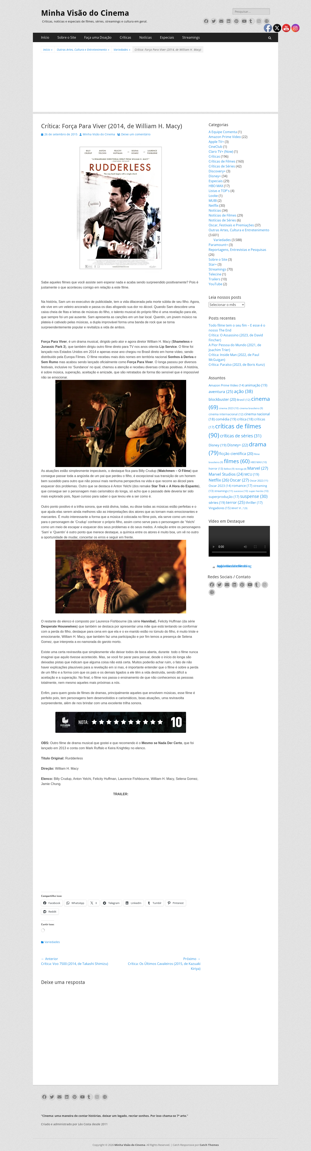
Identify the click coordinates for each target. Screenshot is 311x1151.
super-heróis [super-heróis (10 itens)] (258, 491)
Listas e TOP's (219, 191)
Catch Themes (209, 1145)
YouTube (215, 284)
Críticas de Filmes (222, 161)
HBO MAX (216, 186)
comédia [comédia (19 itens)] (226, 419)
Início (45, 37)
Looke (213, 195)
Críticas (125, 37)
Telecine (215, 274)
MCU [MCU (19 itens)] (251, 474)
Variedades (122, 49)
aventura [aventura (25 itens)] (221, 391)
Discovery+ (217, 171)
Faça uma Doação (98, 37)
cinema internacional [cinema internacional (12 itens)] (226, 414)
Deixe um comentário (135, 134)
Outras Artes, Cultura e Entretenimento (83, 49)
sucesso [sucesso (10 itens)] (241, 491)
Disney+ (215, 176)
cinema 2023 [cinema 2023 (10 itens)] (229, 408)
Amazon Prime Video (225, 137)
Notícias (145, 37)
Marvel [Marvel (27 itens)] (257, 468)
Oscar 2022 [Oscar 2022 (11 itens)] (259, 480)
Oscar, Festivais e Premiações (231, 225)
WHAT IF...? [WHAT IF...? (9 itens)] (239, 508)
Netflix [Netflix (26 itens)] (219, 480)
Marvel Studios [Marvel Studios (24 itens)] (226, 474)
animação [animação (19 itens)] (256, 385)
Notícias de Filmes (222, 215)
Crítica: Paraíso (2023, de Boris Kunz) (237, 364)
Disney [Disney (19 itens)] (217, 445)
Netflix (213, 205)
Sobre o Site (66, 37)
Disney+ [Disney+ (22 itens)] (237, 444)
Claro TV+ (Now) (221, 151)
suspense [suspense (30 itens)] (253, 496)
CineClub (215, 146)
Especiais (167, 37)
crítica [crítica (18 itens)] (245, 419)
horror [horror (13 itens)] (216, 469)
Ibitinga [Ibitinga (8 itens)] (240, 468)
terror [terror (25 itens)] (235, 502)
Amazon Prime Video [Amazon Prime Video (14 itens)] (226, 385)
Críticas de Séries (222, 166)
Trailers (214, 279)
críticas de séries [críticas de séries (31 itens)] (240, 436)
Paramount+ (218, 245)
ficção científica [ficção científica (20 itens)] (236, 453)
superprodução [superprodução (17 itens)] (224, 496)
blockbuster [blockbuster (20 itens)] (222, 399)
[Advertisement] (155, 83)
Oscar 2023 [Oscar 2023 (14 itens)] (220, 486)
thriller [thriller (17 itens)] (254, 502)
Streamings (191, 37)
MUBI (213, 200)
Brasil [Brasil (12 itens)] (243, 400)
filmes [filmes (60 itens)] (237, 461)
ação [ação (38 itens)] (243, 391)
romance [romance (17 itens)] (242, 485)
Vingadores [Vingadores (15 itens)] (219, 508)
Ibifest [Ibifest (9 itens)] (229, 468)
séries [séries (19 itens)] (217, 502)
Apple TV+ (216, 141)
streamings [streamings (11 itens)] (223, 491)
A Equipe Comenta (223, 132)
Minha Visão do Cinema (85, 13)
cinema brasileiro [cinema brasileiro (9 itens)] (251, 408)
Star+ (213, 264)
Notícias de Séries (222, 220)
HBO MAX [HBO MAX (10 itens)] (259, 462)
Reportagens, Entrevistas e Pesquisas (237, 249)
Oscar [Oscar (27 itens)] (239, 480)
